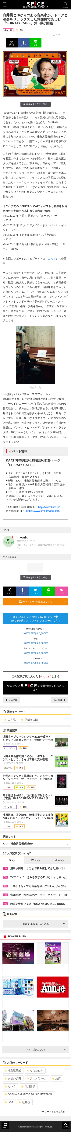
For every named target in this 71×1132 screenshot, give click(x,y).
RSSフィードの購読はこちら (42, 601)
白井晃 (10, 719)
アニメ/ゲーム (37, 1078)
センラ (10, 1086)
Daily (12, 860)
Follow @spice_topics (35, 633)
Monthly (59, 860)
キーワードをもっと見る (54, 1111)
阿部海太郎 (29, 719)
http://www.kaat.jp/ (49, 507)
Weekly (35, 860)
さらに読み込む (46, 1049)
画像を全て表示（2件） (35, 104)
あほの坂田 (13, 1078)
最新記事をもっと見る (43, 923)
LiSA (9, 1102)
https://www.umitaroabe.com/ (43, 510)
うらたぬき (35, 1070)
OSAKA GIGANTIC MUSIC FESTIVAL (29, 1094)
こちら (52, 258)
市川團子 (28, 1086)
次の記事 (59, 700)
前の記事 (11, 700)
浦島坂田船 (13, 1070)
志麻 (56, 1078)
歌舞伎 (24, 1102)
